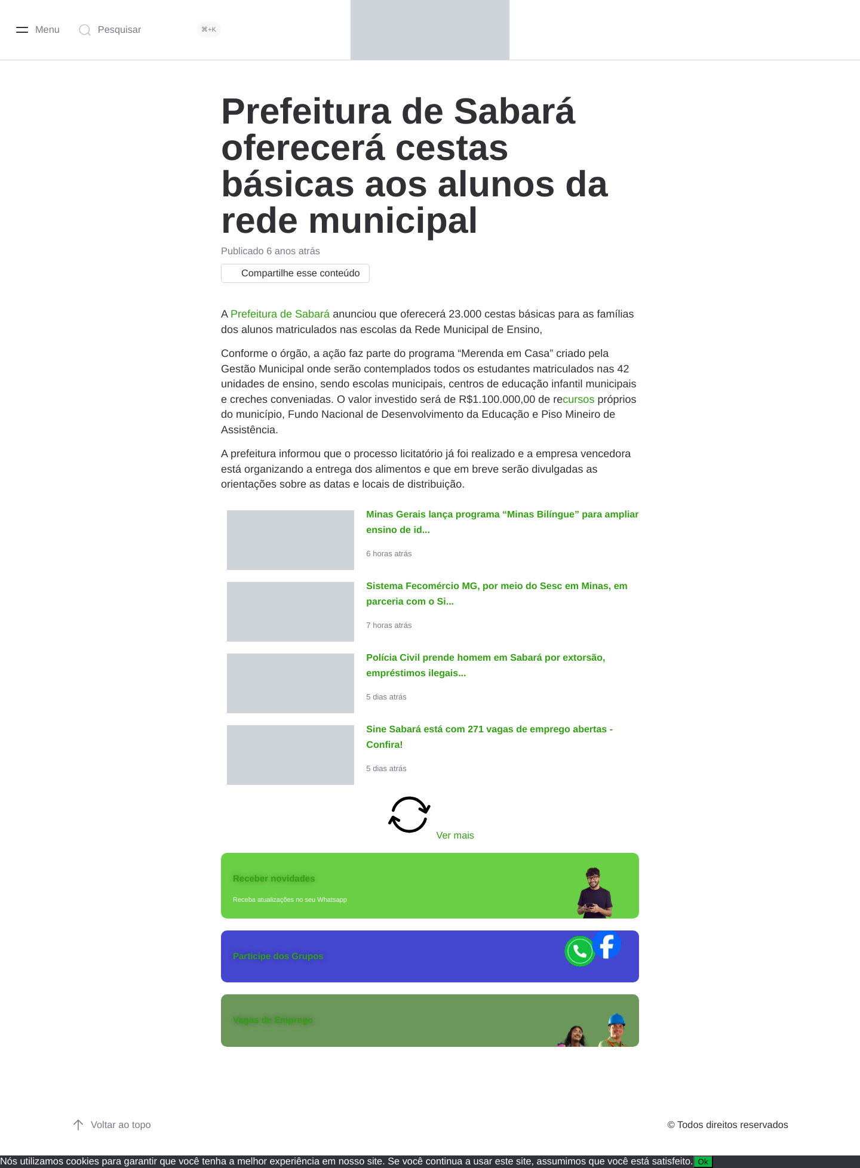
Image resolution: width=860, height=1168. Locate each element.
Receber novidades (274, 879)
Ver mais (430, 816)
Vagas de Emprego (273, 1020)
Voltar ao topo (111, 1125)
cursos (578, 399)
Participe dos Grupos (278, 956)
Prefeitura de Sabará (280, 314)
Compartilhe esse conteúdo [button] (292, 273)
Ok (703, 1161)
